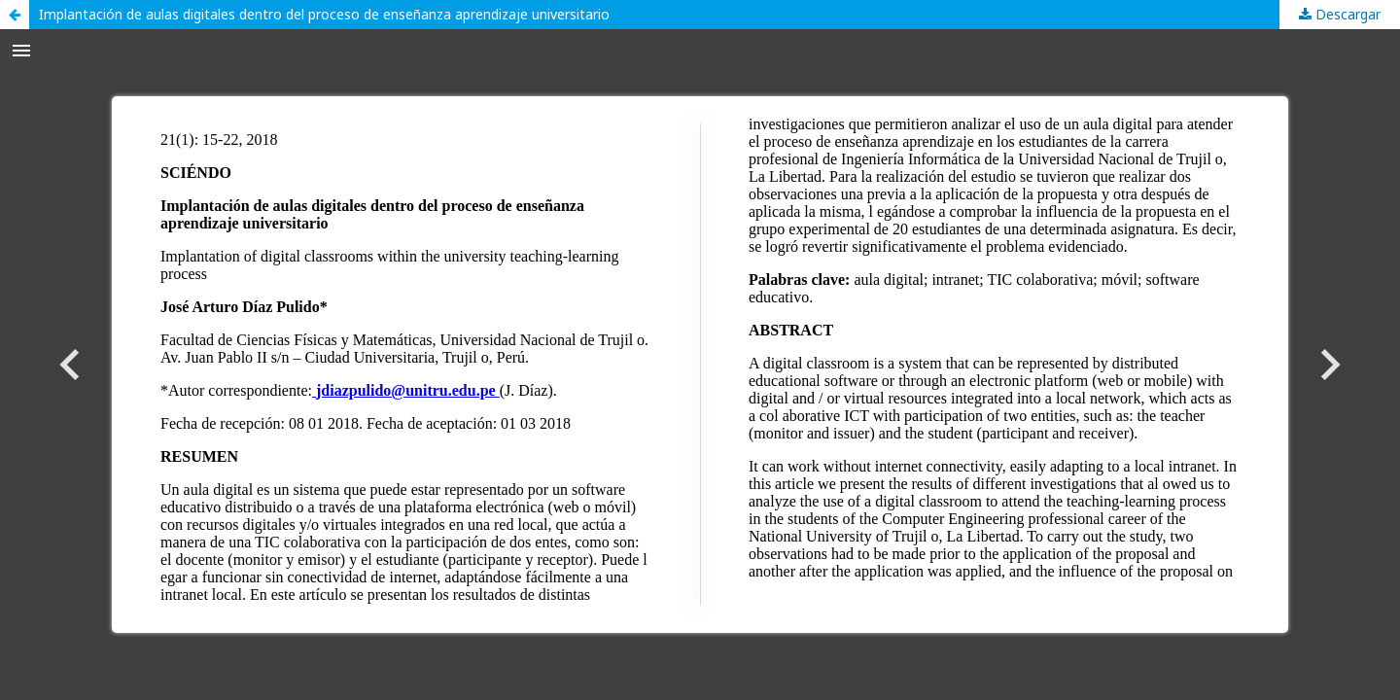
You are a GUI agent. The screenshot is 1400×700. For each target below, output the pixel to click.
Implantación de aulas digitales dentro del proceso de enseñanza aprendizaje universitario (324, 14)
